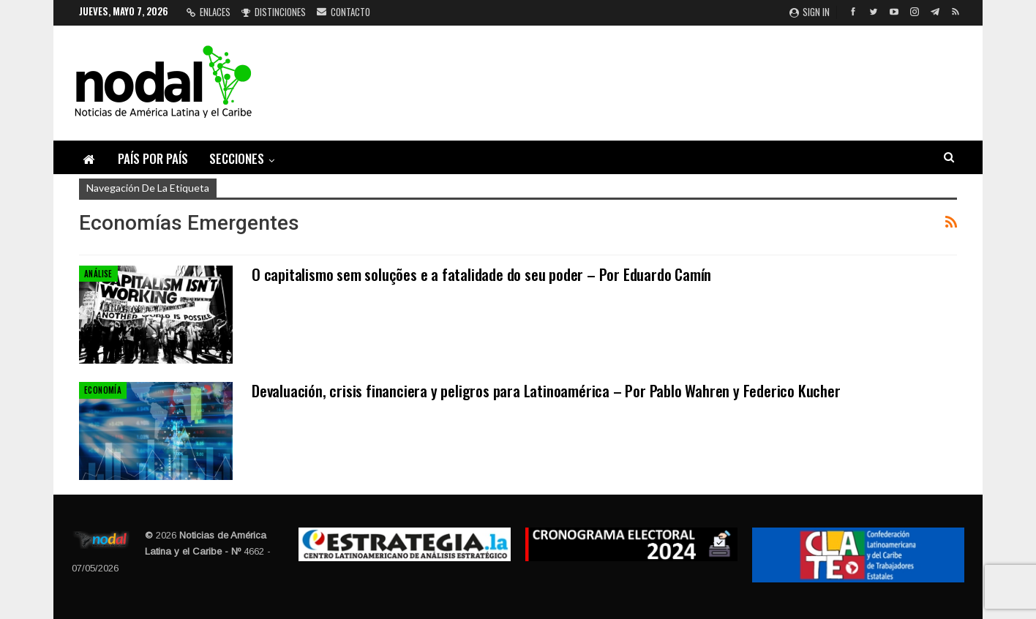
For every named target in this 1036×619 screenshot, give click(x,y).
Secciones (236, 158)
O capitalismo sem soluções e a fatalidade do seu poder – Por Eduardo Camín (481, 274)
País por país (153, 158)
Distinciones (273, 11)
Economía (102, 390)
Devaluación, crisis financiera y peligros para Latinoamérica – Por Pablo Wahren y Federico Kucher (546, 390)
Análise (98, 274)
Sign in (809, 11)
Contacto (343, 11)
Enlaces (208, 11)
